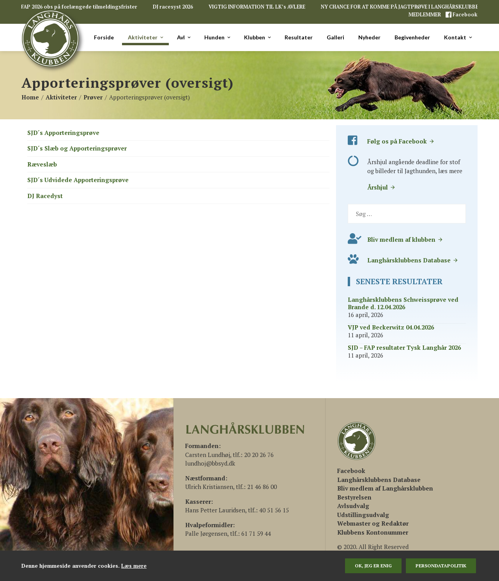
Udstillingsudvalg (363, 515)
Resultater (299, 37)
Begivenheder (412, 37)
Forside (104, 37)
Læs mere (134, 565)
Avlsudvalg (353, 506)
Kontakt (458, 37)
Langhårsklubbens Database (412, 260)
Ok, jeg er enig (373, 566)
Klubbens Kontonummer (372, 532)
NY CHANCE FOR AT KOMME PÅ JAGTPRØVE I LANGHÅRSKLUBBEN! (402, 7)
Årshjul (381, 187)
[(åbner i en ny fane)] (351, 471)
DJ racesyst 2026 (173, 7)
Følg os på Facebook (401, 141)
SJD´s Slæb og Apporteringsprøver (77, 148)
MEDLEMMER (425, 14)
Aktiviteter (146, 37)
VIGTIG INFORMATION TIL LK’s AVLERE (257, 7)
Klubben (258, 37)
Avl (184, 37)
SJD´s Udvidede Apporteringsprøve (78, 180)
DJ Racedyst (45, 196)
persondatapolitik (441, 566)
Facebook (464, 14)
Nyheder (369, 37)
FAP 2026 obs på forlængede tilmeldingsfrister (79, 7)
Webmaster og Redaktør (373, 523)
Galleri (335, 37)
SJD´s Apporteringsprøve (63, 132)
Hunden (218, 37)
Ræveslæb (42, 164)
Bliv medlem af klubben (405, 239)
